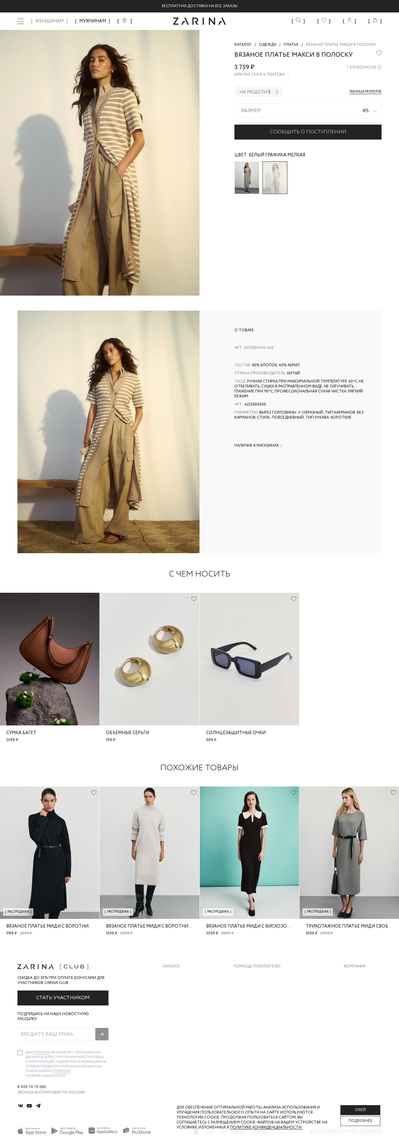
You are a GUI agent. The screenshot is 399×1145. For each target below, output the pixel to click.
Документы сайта (252, 1038)
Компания (354, 966)
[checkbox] (19, 1052)
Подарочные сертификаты (262, 1026)
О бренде (353, 976)
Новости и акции (363, 1013)
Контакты (354, 1001)
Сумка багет (21, 733)
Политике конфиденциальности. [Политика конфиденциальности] (266, 1127)
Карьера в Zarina (360, 988)
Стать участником (63, 997)
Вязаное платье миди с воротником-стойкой (64, 926)
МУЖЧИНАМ (92, 21)
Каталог (171, 966)
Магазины (354, 1026)
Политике (62, 1071)
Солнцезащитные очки (236, 733)
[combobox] (308, 110)
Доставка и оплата (254, 976)
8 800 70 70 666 (31, 1087)
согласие (42, 1052)
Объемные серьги (127, 733)
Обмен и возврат (251, 988)
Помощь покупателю (257, 966)
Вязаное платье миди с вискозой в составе (260, 926)
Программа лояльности (259, 1013)
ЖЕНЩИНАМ (49, 21)
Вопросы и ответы (253, 1001)
